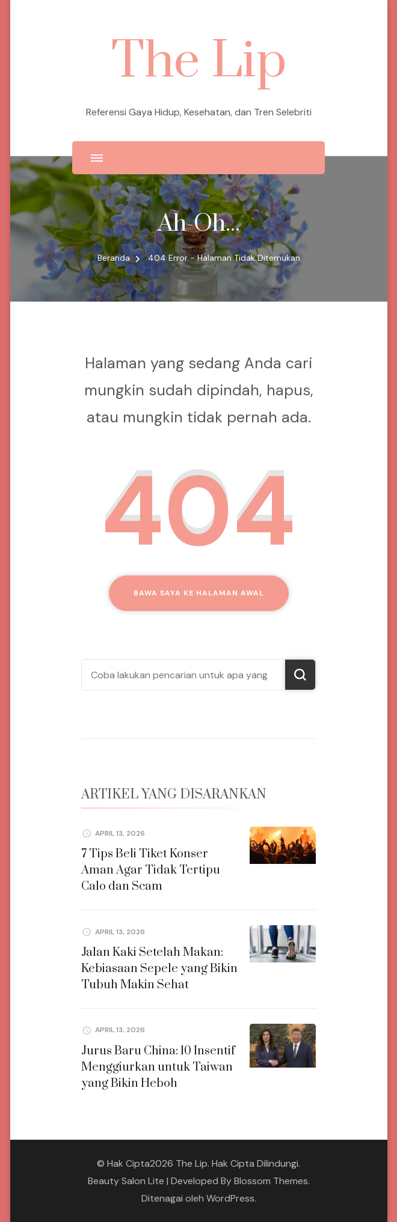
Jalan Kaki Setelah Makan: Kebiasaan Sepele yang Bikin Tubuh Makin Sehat (159, 968)
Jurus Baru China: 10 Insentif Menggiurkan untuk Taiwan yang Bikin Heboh (158, 1067)
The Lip (198, 61)
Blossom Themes (271, 1181)
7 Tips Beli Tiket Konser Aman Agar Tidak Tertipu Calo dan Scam (150, 870)
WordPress (230, 1198)
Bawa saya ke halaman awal (199, 593)
